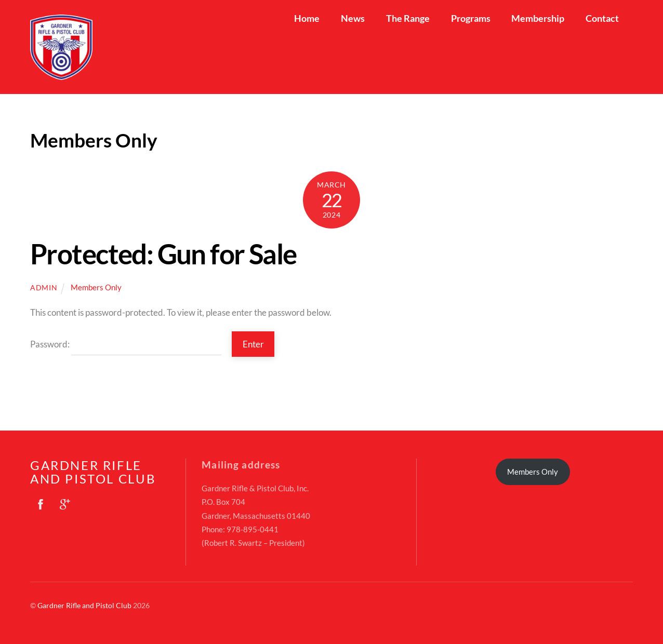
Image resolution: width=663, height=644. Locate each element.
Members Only (96, 287)
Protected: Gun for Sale (163, 253)
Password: (125, 344)
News (353, 18)
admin (43, 287)
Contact (602, 18)
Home (307, 18)
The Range (408, 18)
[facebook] (40, 502)
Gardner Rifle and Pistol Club (84, 605)
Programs (470, 18)
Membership (537, 18)
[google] (65, 502)
